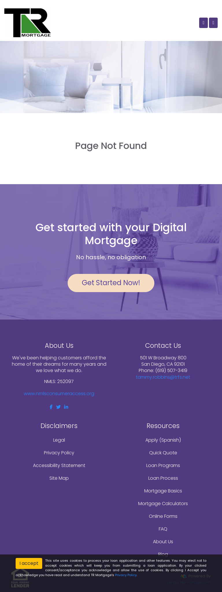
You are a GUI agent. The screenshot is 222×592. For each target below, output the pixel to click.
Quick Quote (163, 452)
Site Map (59, 478)
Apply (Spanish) (163, 440)
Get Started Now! (111, 282)
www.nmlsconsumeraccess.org (59, 393)
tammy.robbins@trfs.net (163, 377)
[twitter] (58, 407)
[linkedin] (66, 407)
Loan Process (163, 478)
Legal (59, 440)
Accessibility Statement (59, 465)
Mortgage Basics (163, 491)
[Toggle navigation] (213, 23)
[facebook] (51, 407)
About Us (163, 541)
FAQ (163, 529)
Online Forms (163, 516)
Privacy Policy (59, 452)
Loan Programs (163, 465)
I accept (28, 563)
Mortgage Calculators (163, 503)
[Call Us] (203, 23)
